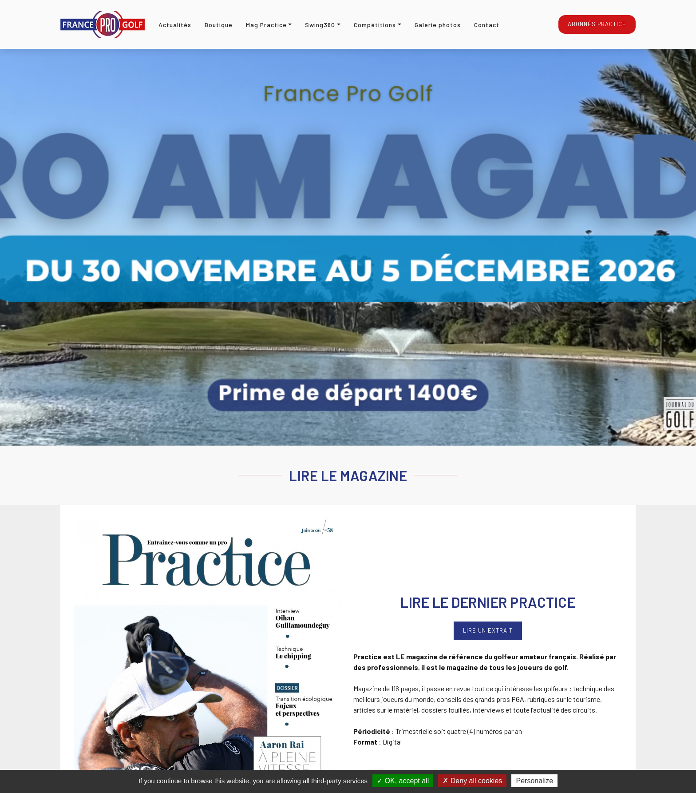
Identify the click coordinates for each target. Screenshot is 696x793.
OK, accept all (403, 781)
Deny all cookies (472, 781)
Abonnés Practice (597, 24)
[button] (269, 24)
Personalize (534, 781)
